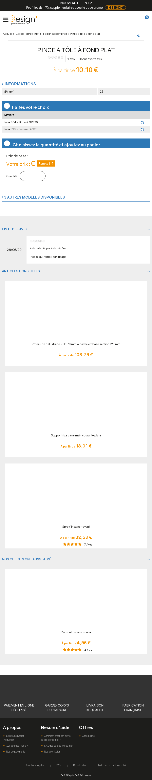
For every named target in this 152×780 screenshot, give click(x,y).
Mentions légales (35, 765)
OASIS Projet (67, 775)
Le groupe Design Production (14, 737)
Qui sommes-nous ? (17, 745)
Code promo (88, 735)
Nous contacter (52, 751)
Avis (71, 59)
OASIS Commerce (83, 775)
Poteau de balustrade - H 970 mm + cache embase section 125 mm (76, 344)
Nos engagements (15, 751)
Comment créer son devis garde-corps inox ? (55, 737)
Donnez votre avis (90, 59)
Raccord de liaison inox (76, 632)
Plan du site (79, 765)
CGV (58, 765)
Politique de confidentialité (112, 765)
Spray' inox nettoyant (76, 526)
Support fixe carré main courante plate (76, 435)
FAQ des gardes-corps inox (58, 745)
